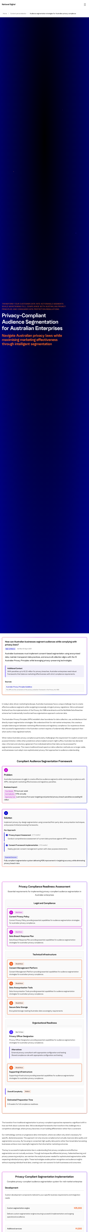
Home (5, 13)
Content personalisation (18, 13)
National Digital (8, 4)
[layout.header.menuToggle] (85, 4)
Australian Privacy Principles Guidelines (19, 687)
